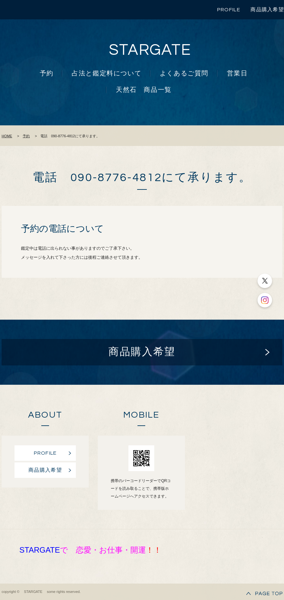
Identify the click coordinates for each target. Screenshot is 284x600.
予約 (47, 73)
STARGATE (150, 50)
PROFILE (228, 9)
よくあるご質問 (184, 73)
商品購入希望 (267, 9)
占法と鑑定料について (106, 73)
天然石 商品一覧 (144, 90)
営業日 (237, 73)
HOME (7, 136)
